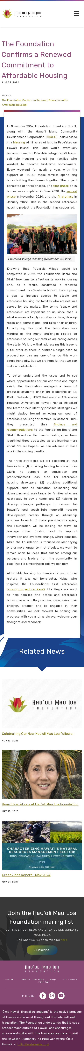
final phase (65, 196)
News (5, 95)
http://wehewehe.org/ (33, 1044)
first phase (61, 186)
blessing (19, 142)
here (64, 939)
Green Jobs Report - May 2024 (26, 875)
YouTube (61, 995)
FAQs (53, 979)
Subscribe (42, 950)
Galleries (70, 979)
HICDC (51, 137)
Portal (43, 982)
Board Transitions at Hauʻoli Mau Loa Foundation (40, 804)
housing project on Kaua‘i (26, 589)
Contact (10, 979)
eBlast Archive (33, 979)
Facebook (42, 995)
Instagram (52, 995)
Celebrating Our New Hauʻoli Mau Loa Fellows (37, 734)
